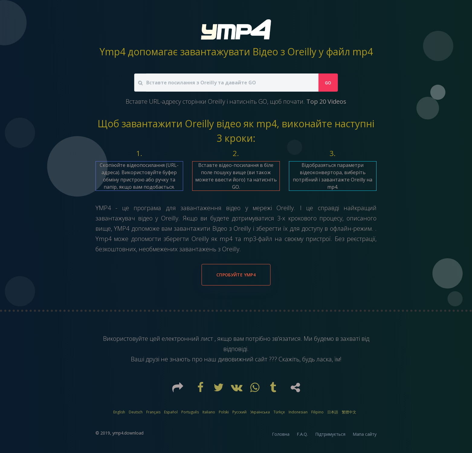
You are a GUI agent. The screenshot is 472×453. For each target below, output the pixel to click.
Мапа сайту (365, 434)
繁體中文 (349, 412)
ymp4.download (128, 433)
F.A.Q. (302, 434)
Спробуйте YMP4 (236, 275)
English (119, 412)
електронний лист (188, 338)
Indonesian (298, 412)
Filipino (317, 412)
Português (190, 412)
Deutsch (136, 412)
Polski (224, 412)
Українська (260, 412)
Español (171, 412)
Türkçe (279, 412)
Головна (280, 434)
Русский (239, 412)
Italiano (208, 412)
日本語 (332, 412)
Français (153, 412)
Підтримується (330, 434)
